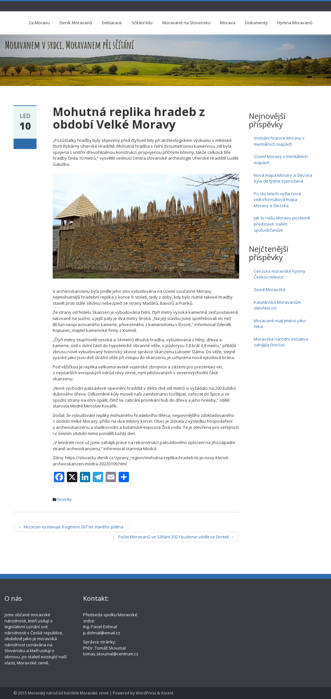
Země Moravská (269, 289)
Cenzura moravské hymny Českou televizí (279, 274)
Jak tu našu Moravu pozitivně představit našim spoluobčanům (282, 224)
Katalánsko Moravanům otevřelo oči (277, 305)
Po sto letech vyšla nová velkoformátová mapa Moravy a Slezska (277, 199)
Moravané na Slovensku (186, 23)
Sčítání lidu (142, 23)
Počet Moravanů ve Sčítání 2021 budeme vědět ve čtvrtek (176, 537)
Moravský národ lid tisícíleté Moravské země (68, 693)
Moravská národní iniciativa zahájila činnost (281, 342)
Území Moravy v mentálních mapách (281, 159)
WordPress (146, 693)
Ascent (167, 693)
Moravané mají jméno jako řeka (280, 324)
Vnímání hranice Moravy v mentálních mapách (279, 141)
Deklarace (112, 23)
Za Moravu (39, 23)
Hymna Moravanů (295, 23)
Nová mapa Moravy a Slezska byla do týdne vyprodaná (283, 178)
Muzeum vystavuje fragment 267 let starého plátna (70, 527)
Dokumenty (256, 23)
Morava (227, 23)
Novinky (64, 499)
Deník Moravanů (75, 23)
